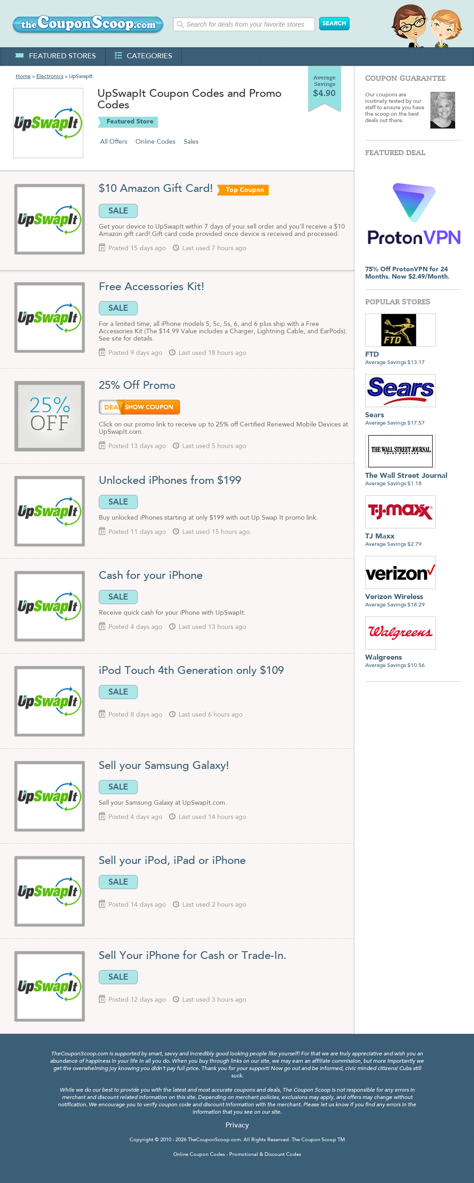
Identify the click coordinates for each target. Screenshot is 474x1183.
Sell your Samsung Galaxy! (165, 766)
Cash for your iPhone (151, 576)
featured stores (55, 56)
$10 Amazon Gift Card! (156, 189)
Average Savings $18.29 (400, 597)
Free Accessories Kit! (151, 287)
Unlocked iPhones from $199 (170, 481)
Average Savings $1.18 (406, 476)
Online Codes (155, 142)
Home (23, 76)
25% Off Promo (139, 386)
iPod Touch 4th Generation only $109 (191, 671)
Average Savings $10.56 (400, 658)
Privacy (237, 1125)
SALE (118, 211)
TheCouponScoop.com (214, 1140)
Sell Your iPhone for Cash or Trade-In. (193, 956)
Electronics (49, 76)
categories (143, 56)
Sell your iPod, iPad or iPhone (172, 861)
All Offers (113, 142)
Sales (191, 142)
